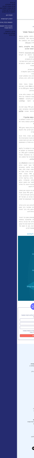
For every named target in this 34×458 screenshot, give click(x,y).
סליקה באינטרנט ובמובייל (22, 409)
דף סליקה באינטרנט (23, 414)
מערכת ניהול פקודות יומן (23, 423)
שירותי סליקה (25, 403)
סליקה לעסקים (25, 405)
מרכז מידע (26, 384)
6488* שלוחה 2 (17, 366)
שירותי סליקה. (17, 159)
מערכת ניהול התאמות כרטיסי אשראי (20, 422)
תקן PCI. (10, 43)
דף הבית (30, 26)
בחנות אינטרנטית (13, 53)
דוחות (27, 425)
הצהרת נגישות (25, 438)
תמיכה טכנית (25, 388)
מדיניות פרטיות (25, 392)
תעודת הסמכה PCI (24, 381)
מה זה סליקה (25, 431)
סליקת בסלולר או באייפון (23, 410)
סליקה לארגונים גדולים (23, 407)
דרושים (27, 394)
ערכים (27, 396)
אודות (27, 397)
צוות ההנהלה (25, 382)
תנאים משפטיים (25, 390)
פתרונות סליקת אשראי (23, 254)
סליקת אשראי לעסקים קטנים (21, 286)
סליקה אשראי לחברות (23, 270)
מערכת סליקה (25, 379)
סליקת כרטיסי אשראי (23, 412)
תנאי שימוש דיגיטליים (23, 386)
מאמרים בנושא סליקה (23, 433)
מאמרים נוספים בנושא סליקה (21, 436)
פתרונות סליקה (24, 401)
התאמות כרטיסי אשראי (22, 420)
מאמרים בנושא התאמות (23, 435)
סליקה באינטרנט (25, 238)
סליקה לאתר (25, 416)
